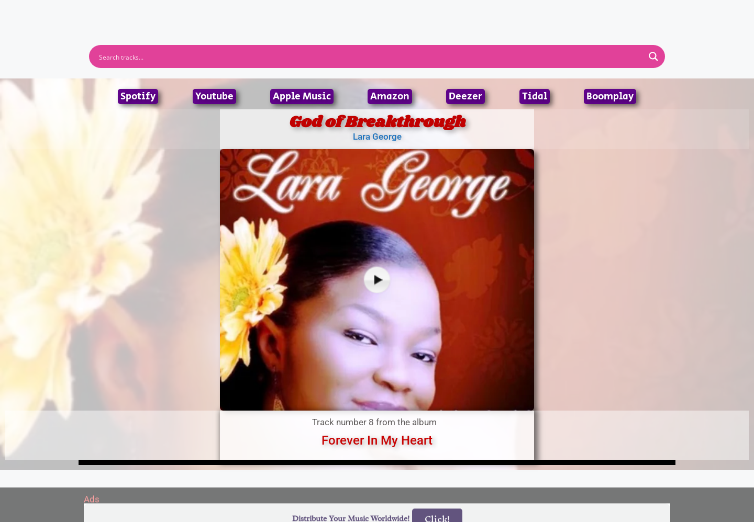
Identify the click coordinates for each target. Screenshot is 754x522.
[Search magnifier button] (653, 56)
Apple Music (302, 96)
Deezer (465, 96)
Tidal (534, 96)
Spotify (138, 96)
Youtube (214, 96)
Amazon (389, 96)
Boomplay (610, 96)
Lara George (377, 136)
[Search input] (370, 56)
